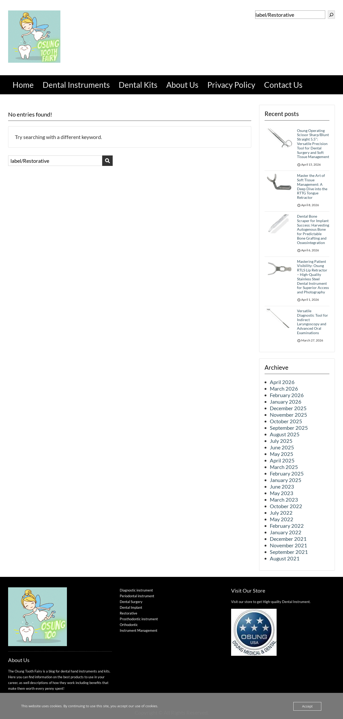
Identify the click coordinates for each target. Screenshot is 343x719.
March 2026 (284, 388)
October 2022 (286, 506)
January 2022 (285, 532)
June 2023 (282, 486)
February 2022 (287, 526)
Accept (307, 706)
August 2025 (285, 434)
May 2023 (281, 493)
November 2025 (288, 414)
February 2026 (287, 395)
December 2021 (288, 539)
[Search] (331, 14)
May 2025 (281, 454)
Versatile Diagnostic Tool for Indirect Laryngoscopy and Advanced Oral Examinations (312, 322)
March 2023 (284, 499)
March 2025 (284, 467)
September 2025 (289, 428)
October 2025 (286, 421)
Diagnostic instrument (136, 590)
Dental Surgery (131, 602)
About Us (182, 84)
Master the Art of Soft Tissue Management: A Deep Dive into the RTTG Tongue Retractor (312, 186)
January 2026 (285, 401)
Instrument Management (138, 630)
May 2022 (281, 519)
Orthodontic (129, 625)
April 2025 (282, 460)
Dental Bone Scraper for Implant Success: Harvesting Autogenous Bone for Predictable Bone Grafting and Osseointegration (313, 229)
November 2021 (288, 545)
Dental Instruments (76, 84)
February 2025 (287, 473)
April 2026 (282, 382)
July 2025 (281, 441)
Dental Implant (131, 607)
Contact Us (283, 84)
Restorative (128, 613)
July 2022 (281, 512)
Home (23, 84)
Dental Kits (138, 84)
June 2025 (282, 447)
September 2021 (289, 552)
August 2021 (285, 558)
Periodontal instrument (137, 596)
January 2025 (285, 480)
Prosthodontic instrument (139, 619)
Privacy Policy (231, 84)
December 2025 (288, 408)
